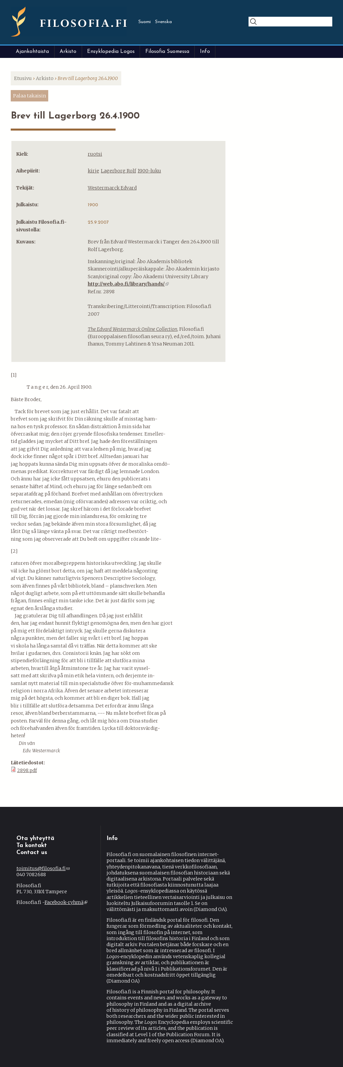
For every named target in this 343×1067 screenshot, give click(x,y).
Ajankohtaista (32, 51)
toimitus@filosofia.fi (43, 868)
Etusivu (23, 78)
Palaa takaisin (29, 96)
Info (205, 51)
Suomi (144, 21)
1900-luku (149, 171)
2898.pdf (27, 770)
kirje (93, 171)
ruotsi (95, 154)
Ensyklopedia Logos (111, 51)
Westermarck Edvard (112, 188)
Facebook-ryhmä (66, 902)
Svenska (163, 21)
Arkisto (68, 51)
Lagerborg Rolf (118, 171)
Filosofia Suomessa (167, 51)
